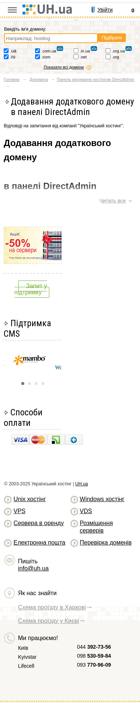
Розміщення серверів (96, 527)
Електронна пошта (39, 542)
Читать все (112, 201)
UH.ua (81, 484)
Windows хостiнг (102, 499)
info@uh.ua (33, 568)
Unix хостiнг (29, 499)
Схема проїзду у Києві (48, 621)
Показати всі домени (64, 67)
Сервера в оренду (38, 523)
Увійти (105, 10)
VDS (86, 511)
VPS (19, 511)
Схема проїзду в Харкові (52, 607)
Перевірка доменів (106, 542)
